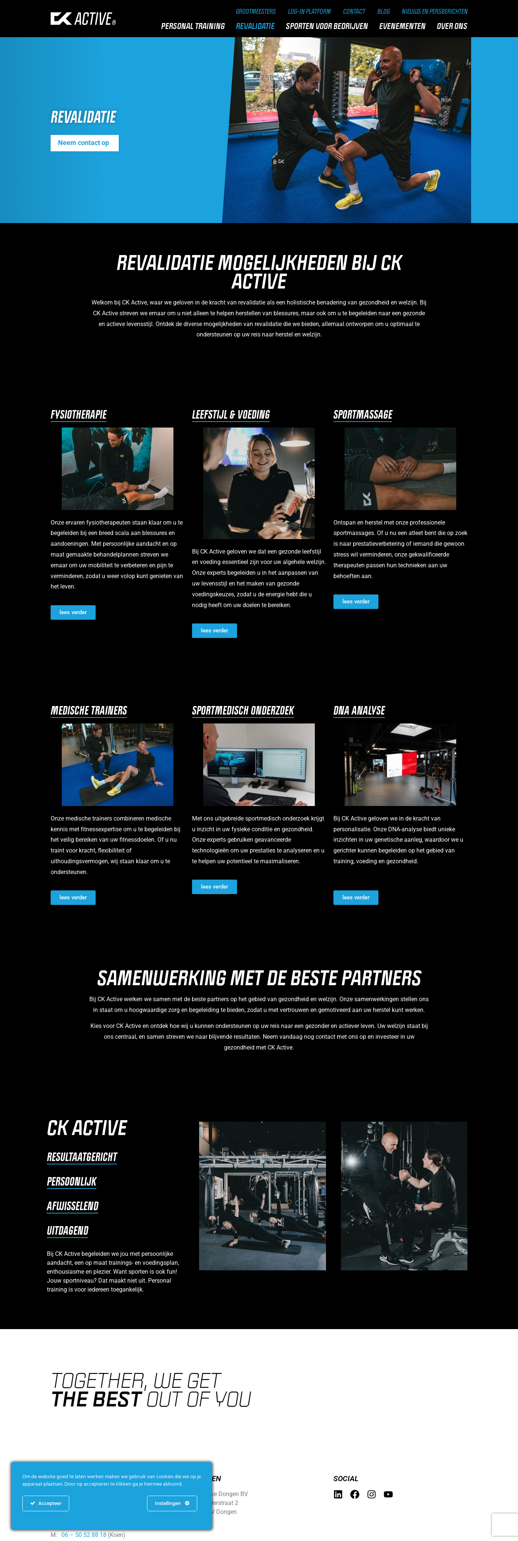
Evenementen (404, 26)
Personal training (194, 26)
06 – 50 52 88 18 (83, 1534)
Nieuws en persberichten (433, 11)
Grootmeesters (248, 11)
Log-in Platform (303, 11)
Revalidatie (257, 26)
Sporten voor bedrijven (329, 26)
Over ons (454, 26)
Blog (379, 11)
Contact (349, 11)
